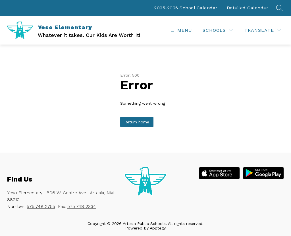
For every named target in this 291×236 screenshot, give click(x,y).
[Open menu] (180, 30)
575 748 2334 (81, 206)
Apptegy (158, 228)
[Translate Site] (262, 30)
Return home (136, 122)
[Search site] (279, 8)
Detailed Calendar (248, 7)
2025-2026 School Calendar (186, 7)
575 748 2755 (41, 206)
